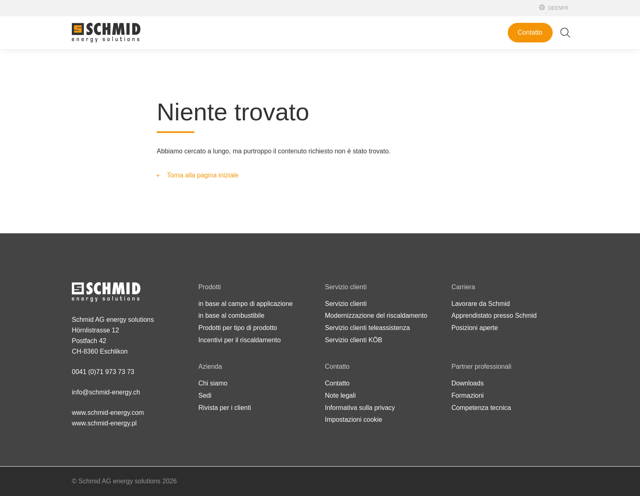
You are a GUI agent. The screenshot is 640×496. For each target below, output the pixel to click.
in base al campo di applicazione (245, 303)
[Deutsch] (551, 8)
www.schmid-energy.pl (104, 423)
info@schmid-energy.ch (106, 392)
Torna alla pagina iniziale (202, 175)
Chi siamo (212, 383)
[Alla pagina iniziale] (106, 32)
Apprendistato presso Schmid (494, 315)
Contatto (530, 32)
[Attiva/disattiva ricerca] (565, 32)
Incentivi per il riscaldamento (239, 340)
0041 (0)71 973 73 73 (103, 371)
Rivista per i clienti (224, 407)
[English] (558, 8)
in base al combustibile (231, 315)
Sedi (204, 395)
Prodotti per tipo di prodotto (237, 327)
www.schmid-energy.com (108, 412)
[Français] (565, 8)
